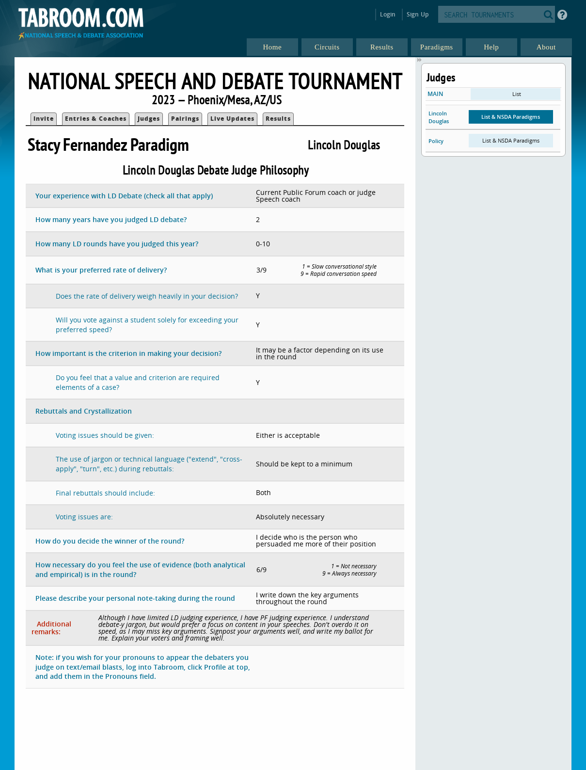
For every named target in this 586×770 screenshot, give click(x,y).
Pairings (185, 118)
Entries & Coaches (96, 118)
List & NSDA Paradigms (510, 116)
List (516, 93)
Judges (149, 118)
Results (278, 118)
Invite (43, 118)
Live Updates (232, 118)
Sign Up (417, 14)
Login (388, 14)
